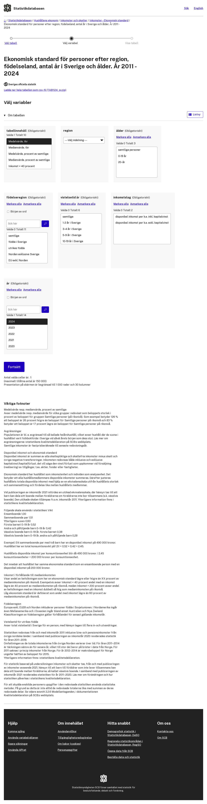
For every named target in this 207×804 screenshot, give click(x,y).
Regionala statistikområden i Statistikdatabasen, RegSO (125, 743)
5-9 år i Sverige (81, 235)
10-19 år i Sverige (81, 241)
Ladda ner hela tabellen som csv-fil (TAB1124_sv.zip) (35, 90)
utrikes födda (27, 248)
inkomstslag (122, 197)
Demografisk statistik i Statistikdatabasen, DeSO (123, 733)
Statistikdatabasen (20, 20)
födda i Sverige (27, 242)
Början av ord (18, 211)
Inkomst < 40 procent (29, 166)
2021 (27, 340)
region (68, 130)
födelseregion (16, 197)
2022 (27, 334)
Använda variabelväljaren (23, 737)
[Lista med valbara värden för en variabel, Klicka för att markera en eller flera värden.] (29, 153)
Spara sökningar (18, 743)
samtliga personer (136, 150)
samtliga (27, 236)
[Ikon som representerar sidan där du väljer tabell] (11, 43)
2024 (27, 322)
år (8, 283)
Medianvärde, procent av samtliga (29, 160)
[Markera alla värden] (123, 137)
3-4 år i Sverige (81, 229)
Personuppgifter (67, 749)
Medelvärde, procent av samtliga (29, 154)
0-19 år (136, 156)
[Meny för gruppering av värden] (84, 140)
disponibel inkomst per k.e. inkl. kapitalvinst (142, 217)
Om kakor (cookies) (69, 743)
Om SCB (162, 737)
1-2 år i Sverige (81, 223)
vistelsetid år (70, 197)
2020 (27, 346)
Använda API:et (17, 749)
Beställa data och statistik (123, 757)
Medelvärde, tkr (29, 141)
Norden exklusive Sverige (27, 254)
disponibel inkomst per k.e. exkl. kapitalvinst (142, 223)
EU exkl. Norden (27, 260)
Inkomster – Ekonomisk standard (109, 20)
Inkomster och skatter (73, 20)
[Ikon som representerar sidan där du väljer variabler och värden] (71, 43)
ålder (120, 130)
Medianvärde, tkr (29, 148)
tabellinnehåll (16, 130)
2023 (27, 328)
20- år (136, 162)
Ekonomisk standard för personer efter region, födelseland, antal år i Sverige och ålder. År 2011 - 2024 (61, 26)
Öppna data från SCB (120, 751)
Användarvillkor (67, 731)
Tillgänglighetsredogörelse (75, 737)
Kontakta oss (165, 731)
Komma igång (16, 731)
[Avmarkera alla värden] (142, 137)
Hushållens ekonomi (46, 20)
